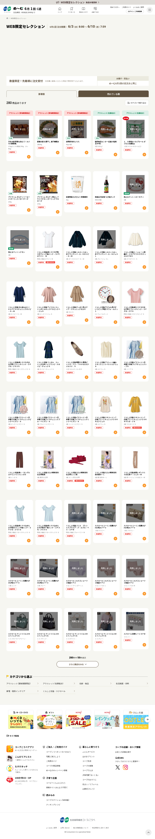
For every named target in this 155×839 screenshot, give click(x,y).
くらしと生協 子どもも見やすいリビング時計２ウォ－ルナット (106, 309)
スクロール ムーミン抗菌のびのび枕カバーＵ (106, 526)
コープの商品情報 (53, 765)
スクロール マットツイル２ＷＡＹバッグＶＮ (19, 635)
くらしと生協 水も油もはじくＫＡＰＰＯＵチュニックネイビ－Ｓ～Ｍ (19, 309)
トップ (60, 12)
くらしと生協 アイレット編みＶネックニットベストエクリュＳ (106, 364)
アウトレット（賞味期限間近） (18, 683)
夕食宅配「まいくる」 (90, 775)
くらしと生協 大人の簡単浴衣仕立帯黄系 (48, 473)
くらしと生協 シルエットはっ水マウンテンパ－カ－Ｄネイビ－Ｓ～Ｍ (77, 254)
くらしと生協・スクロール (54, 691)
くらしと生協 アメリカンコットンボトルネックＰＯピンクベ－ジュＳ (48, 309)
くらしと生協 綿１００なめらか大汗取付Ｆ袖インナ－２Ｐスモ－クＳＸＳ (48, 527)
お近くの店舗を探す (123, 752)
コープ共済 (86, 761)
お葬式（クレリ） (88, 789)
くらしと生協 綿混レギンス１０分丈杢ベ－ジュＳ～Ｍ (134, 473)
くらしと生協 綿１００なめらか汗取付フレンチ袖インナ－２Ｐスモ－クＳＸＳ (19, 527)
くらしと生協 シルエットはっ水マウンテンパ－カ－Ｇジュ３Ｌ (106, 254)
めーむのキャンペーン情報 (56, 770)
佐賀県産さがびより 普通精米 (77, 197)
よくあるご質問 (138, 7)
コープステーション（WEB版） (57, 800)
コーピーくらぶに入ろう (56, 783)
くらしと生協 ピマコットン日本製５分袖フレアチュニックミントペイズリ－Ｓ (77, 419)
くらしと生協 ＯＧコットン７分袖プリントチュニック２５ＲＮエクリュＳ (106, 419)
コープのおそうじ (89, 779)
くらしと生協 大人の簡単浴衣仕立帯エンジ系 (77, 473)
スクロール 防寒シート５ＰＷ (134, 634)
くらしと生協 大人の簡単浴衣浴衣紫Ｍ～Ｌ (106, 473)
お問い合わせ (65, 828)
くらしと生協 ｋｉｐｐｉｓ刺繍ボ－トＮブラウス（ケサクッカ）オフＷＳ (135, 254)
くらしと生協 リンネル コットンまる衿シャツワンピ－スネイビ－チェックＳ (48, 364)
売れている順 (113, 94)
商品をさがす (83, 12)
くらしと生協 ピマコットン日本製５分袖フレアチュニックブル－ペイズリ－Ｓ (48, 419)
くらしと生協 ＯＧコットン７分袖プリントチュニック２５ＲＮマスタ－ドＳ (135, 419)
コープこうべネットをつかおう (58, 751)
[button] (147, 719)
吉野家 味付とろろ (72, 141)
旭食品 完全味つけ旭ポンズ (105, 197)
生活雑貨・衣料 (122, 683)
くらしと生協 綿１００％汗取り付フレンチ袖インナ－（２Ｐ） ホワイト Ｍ (49, 254)
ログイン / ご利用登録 (135, 11)
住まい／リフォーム (90, 784)
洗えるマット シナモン (16, 252)
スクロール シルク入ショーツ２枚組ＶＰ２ (77, 582)
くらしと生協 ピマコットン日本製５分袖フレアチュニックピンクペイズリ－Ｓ (19, 419)
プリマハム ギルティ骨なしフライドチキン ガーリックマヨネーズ (48, 199)
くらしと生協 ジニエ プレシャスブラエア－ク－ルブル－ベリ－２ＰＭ (77, 527)
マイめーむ (71, 12)
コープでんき (87, 770)
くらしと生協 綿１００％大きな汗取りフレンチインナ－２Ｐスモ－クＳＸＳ (19, 364)
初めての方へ (114, 7)
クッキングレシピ (53, 804)
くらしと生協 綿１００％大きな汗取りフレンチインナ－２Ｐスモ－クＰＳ (135, 309)
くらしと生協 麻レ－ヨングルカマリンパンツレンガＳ (19, 473)
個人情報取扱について (80, 828)
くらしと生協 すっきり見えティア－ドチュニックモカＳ (77, 308)
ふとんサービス (88, 751)
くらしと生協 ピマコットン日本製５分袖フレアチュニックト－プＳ (135, 364)
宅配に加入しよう (53, 756)
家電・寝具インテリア (15, 691)
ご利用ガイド (126, 7)
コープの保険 (87, 765)
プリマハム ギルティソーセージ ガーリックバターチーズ (19, 198)
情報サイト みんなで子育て (57, 787)
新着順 (41, 94)
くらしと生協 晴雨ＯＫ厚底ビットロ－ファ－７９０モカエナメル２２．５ (77, 364)
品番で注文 (95, 12)
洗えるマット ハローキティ (134, 197)
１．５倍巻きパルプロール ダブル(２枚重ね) (134, 142)
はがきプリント (88, 756)
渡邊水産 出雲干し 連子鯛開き (48, 141)
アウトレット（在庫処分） (53, 683)
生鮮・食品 (84, 683)
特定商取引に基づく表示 (100, 828)
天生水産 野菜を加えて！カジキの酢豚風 (19, 142)
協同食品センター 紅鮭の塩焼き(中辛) (106, 142)
